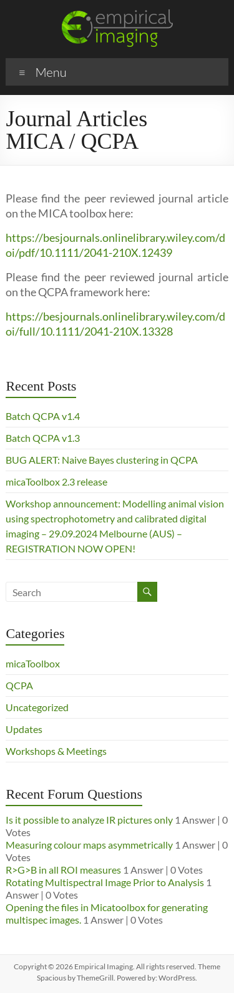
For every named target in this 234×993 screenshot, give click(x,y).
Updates (24, 729)
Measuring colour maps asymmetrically (89, 845)
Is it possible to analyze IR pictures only (89, 820)
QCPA (19, 685)
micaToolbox (33, 663)
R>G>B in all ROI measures (63, 870)
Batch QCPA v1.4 (43, 416)
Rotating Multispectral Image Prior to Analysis (105, 882)
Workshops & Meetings (56, 751)
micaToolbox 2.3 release (56, 481)
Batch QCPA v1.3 (43, 438)
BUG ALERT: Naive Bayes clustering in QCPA (102, 460)
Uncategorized (37, 707)
